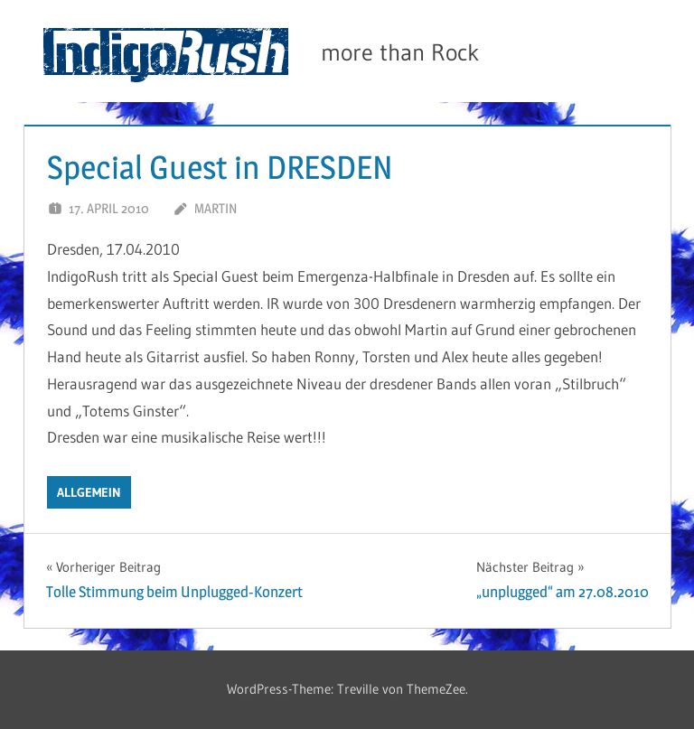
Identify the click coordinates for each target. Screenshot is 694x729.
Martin (215, 208)
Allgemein (89, 492)
